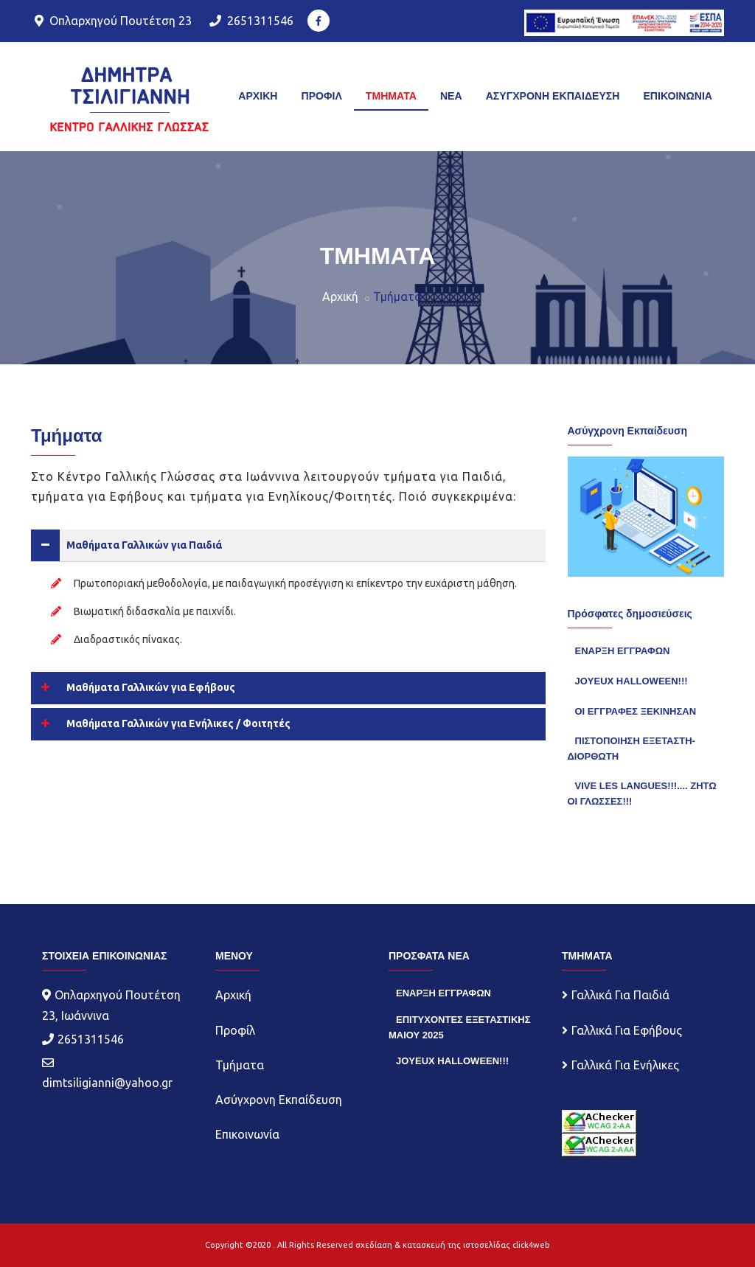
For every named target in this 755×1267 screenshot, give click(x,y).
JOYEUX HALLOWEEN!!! (631, 681)
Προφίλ (235, 1030)
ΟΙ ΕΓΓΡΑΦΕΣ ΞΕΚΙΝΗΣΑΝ (636, 711)
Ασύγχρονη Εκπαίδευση (278, 1099)
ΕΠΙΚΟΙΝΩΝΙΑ (677, 96)
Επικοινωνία (247, 1134)
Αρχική (340, 296)
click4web (531, 1244)
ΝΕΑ (451, 96)
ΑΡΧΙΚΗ (257, 96)
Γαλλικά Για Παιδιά (620, 995)
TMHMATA (391, 96)
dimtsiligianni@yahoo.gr (107, 1082)
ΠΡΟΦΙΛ (321, 96)
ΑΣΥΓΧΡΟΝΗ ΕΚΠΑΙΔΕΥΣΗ (553, 96)
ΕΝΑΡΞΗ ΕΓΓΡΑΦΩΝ (622, 650)
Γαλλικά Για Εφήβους (626, 1030)
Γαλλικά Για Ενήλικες (625, 1065)
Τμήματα (239, 1065)
